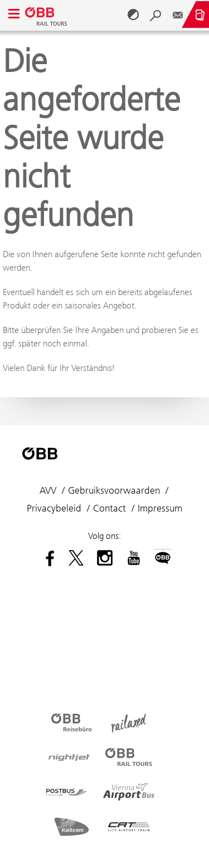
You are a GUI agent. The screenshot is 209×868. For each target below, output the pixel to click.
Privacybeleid (54, 508)
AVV (48, 490)
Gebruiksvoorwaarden (114, 490)
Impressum (160, 508)
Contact (109, 508)
